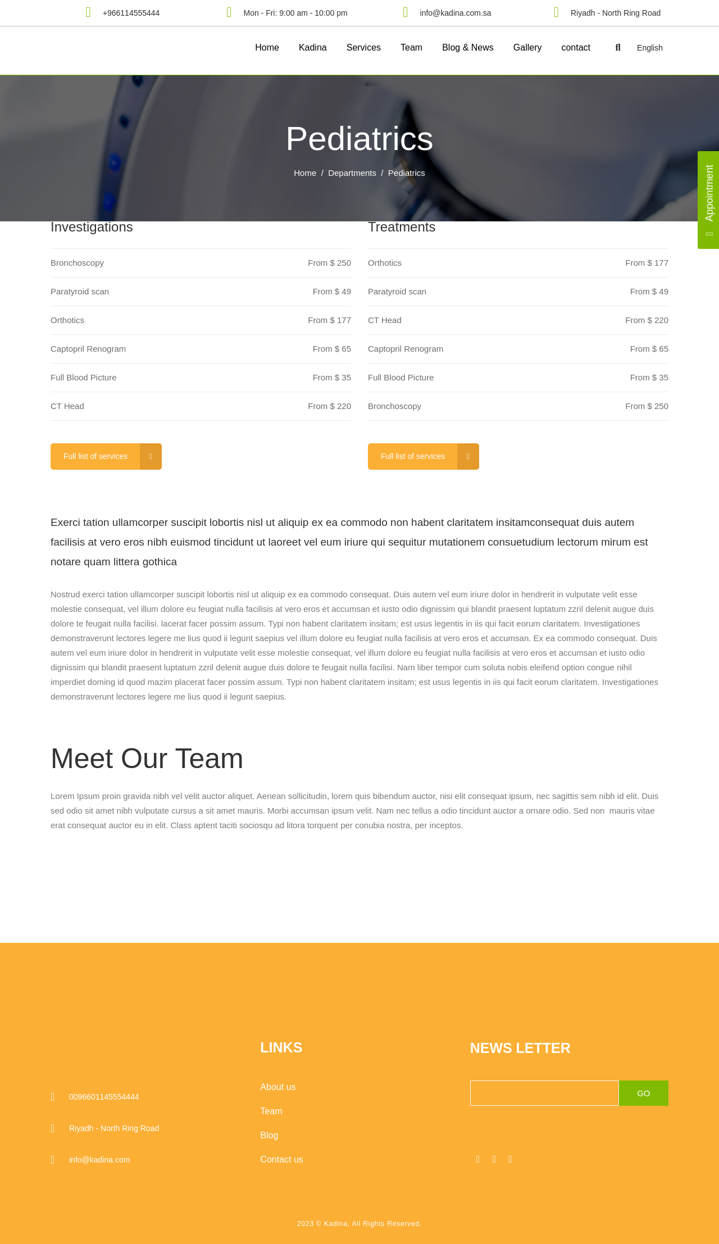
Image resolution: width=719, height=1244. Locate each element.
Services (364, 47)
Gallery (527, 47)
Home (267, 47)
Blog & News (468, 47)
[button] (618, 48)
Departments (352, 173)
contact (575, 47)
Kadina (313, 47)
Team (411, 47)
